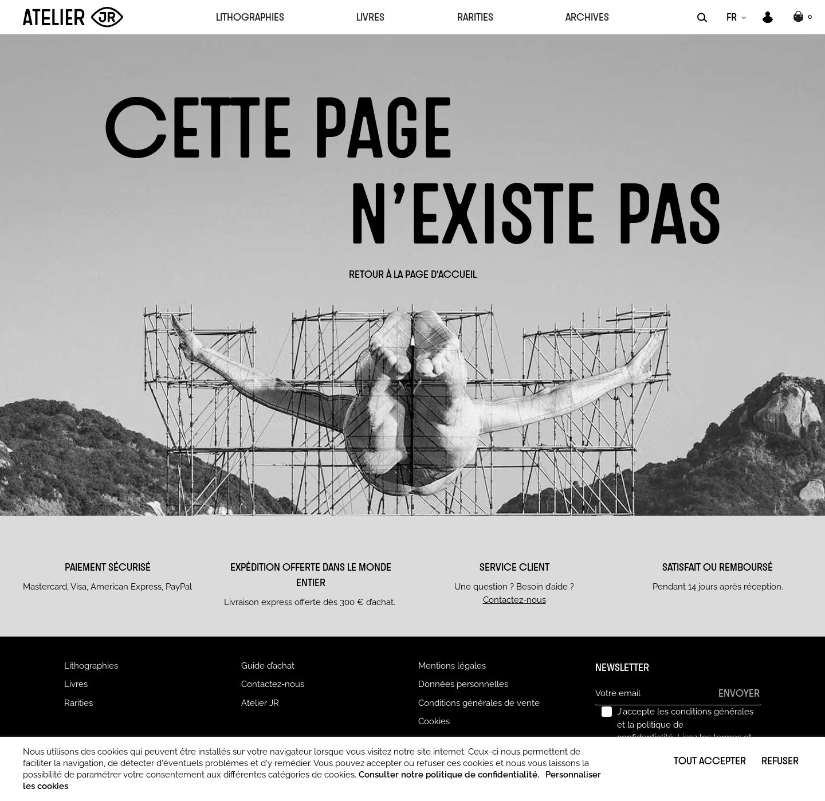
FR (731, 16)
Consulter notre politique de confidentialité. (449, 774)
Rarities (78, 703)
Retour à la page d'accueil (413, 274)
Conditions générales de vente (479, 703)
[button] (804, 17)
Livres (76, 684)
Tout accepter (710, 760)
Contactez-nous (514, 600)
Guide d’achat (267, 666)
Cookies (434, 721)
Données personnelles (463, 684)
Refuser (780, 760)
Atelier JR (260, 703)
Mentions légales (452, 666)
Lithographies (91, 666)
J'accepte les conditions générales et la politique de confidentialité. (685, 731)
